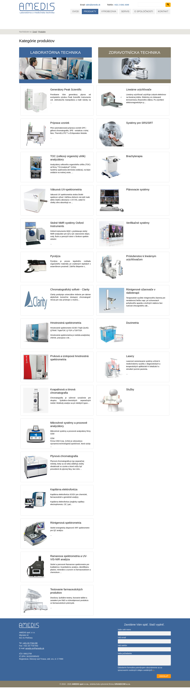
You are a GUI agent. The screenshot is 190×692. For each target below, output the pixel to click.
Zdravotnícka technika (134, 65)
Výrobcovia (108, 11)
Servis (125, 11)
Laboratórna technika (55, 65)
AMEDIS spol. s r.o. (80, 689)
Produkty (90, 11)
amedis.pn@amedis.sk (34, 653)
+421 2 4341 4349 (121, 5)
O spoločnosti (143, 11)
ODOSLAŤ (163, 681)
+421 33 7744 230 (30, 648)
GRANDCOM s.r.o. (122, 689)
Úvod (75, 11)
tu (153, 675)
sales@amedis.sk (93, 5)
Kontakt (163, 11)
